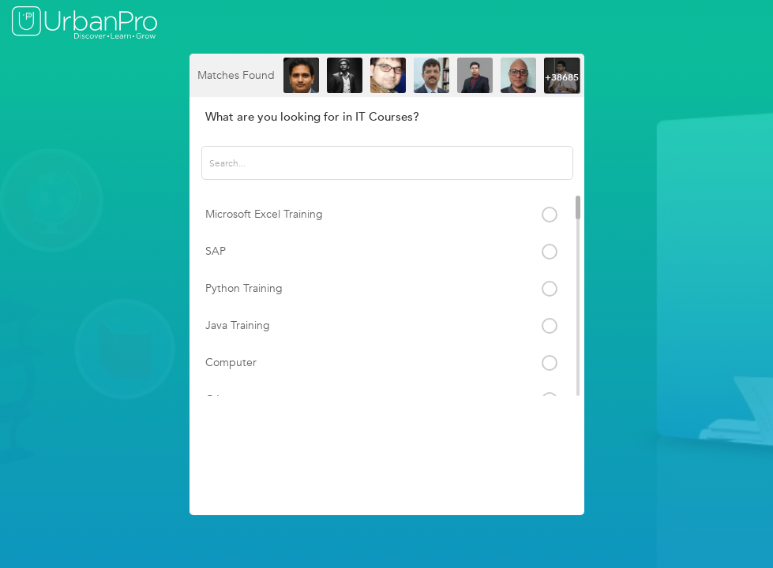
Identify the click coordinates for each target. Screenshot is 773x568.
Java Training (237, 325)
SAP (215, 251)
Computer (231, 362)
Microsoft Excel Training (264, 214)
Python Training (244, 288)
